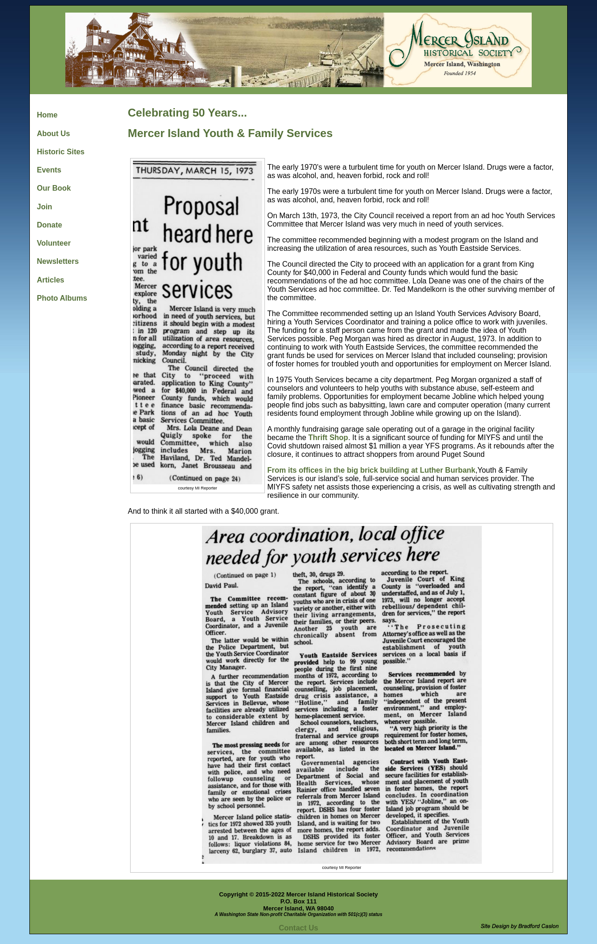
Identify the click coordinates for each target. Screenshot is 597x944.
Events (49, 170)
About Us (53, 134)
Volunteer (54, 243)
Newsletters (58, 261)
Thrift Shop (328, 437)
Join (44, 207)
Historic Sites (60, 152)
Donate (49, 225)
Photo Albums (62, 298)
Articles (50, 280)
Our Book (54, 188)
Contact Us (298, 928)
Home (47, 115)
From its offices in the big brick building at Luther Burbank (371, 470)
